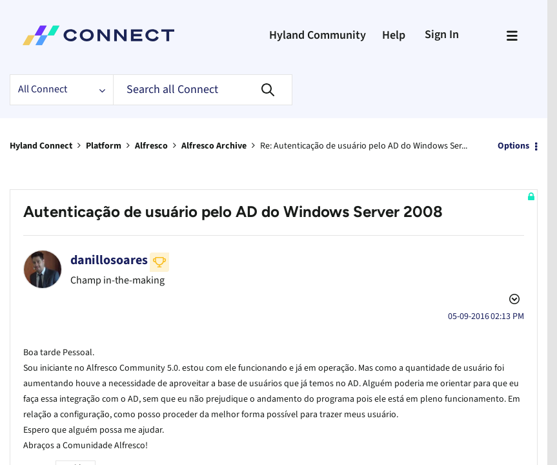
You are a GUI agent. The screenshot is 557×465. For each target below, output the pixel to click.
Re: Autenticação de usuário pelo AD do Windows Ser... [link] (363, 146)
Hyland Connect (41, 146)
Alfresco (151, 146)
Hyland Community (317, 35)
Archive (75, 448)
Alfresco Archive (214, 146)
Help (393, 35)
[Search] (202, 89)
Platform (103, 146)
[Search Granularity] (61, 89)
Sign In (442, 34)
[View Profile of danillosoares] (109, 260)
